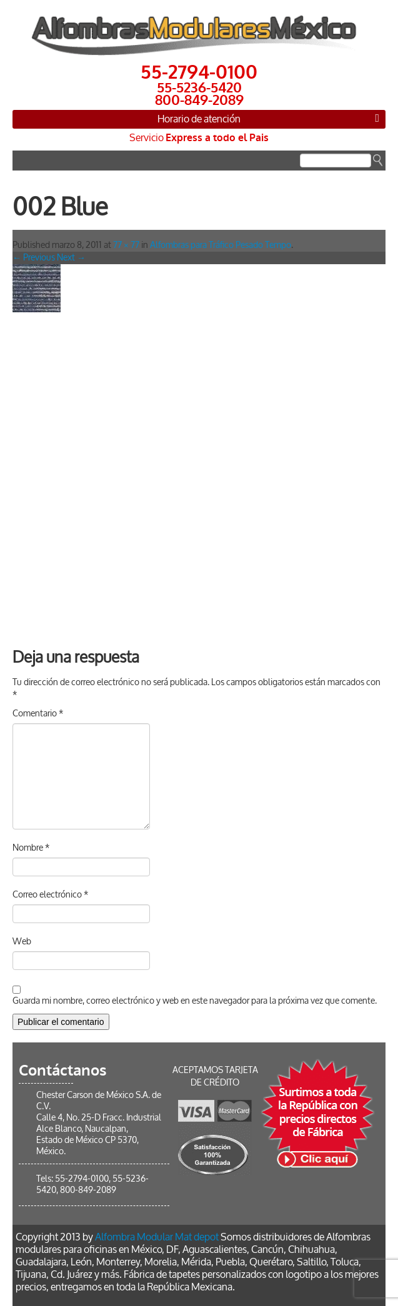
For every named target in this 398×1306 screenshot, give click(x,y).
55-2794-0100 (82, 1179)
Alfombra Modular (134, 1237)
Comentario (37, 714)
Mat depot (197, 1237)
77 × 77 (126, 245)
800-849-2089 (88, 1190)
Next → (71, 258)
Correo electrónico (50, 895)
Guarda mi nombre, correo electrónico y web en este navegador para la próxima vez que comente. (194, 1001)
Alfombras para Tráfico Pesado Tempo (220, 245)
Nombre (30, 848)
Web (21, 941)
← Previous (33, 258)
